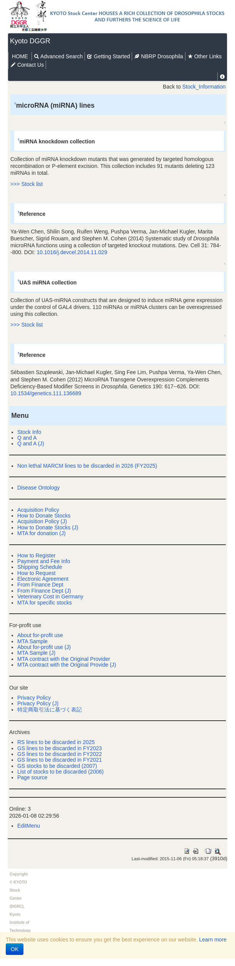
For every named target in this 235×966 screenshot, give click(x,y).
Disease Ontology (38, 488)
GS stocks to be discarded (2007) (57, 766)
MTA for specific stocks (44, 603)
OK (14, 949)
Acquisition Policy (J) (42, 521)
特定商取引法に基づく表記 (49, 709)
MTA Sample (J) (36, 653)
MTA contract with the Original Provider (63, 659)
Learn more (213, 939)
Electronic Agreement (42, 579)
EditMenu (28, 826)
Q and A (27, 438)
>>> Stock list (26, 184)
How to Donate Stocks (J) (47, 527)
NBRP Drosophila (158, 56)
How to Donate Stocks (44, 516)
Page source (32, 777)
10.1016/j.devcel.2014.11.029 (71, 252)
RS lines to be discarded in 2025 (56, 742)
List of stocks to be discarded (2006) (60, 772)
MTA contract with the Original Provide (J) (66, 665)
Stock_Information (204, 87)
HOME (20, 56)
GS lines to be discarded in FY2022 (59, 754)
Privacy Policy (34, 698)
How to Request (36, 573)
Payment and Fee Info (43, 561)
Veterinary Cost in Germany (50, 596)
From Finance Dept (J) (44, 591)
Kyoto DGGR (30, 41)
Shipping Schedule (39, 567)
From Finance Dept (40, 585)
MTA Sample (32, 641)
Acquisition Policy (38, 510)
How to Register (36, 555)
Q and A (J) (30, 443)
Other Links (204, 56)
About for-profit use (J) (44, 647)
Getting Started (108, 56)
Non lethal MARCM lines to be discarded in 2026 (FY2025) (87, 466)
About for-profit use (40, 635)
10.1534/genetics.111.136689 (45, 393)
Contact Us (27, 65)
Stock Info (29, 432)
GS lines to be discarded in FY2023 (59, 748)
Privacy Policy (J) (37, 703)
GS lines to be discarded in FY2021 (59, 760)
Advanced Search (58, 56)
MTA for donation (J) (41, 533)
